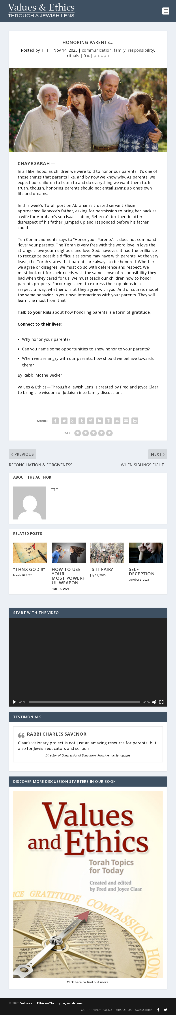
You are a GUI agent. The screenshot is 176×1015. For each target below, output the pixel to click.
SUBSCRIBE (143, 1010)
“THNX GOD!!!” (29, 569)
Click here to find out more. (88, 982)
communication (97, 50)
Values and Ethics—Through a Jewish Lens (51, 1003)
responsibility (141, 50)
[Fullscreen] (161, 702)
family (119, 50)
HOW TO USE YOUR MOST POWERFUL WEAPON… (68, 576)
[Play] (14, 702)
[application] (88, 662)
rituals (73, 55)
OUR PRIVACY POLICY (96, 1010)
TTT (45, 50)
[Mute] (154, 702)
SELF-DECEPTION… (143, 571)
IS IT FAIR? (101, 569)
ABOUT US (124, 1010)
